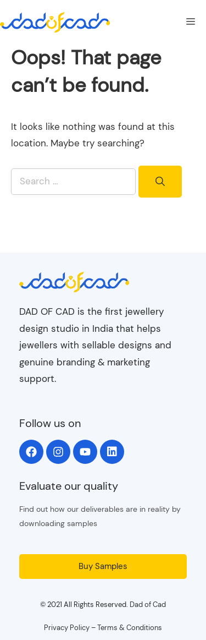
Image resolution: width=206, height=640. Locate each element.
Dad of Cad (148, 604)
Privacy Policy (67, 627)
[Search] (160, 182)
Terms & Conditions (129, 627)
